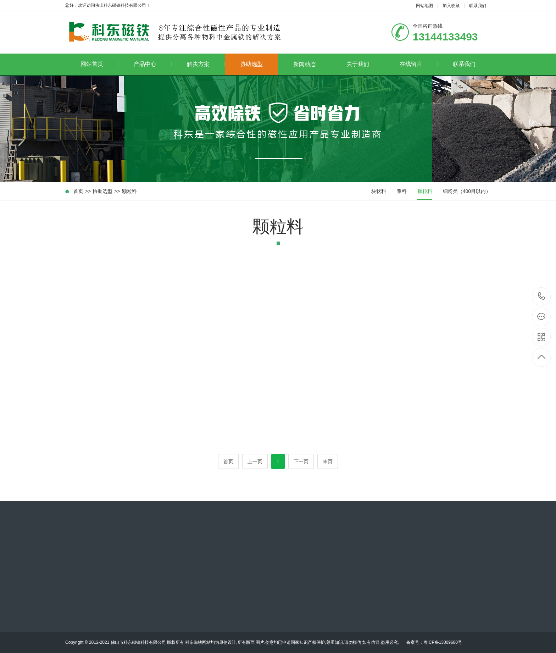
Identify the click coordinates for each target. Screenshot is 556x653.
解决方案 (206, 64)
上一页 (255, 461)
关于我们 (365, 64)
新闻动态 (312, 64)
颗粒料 (129, 191)
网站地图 (424, 5)
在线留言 (419, 64)
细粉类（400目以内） (467, 191)
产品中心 (153, 64)
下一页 (301, 461)
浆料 (402, 191)
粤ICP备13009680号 (442, 642)
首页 (78, 191)
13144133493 (541, 296)
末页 (328, 461)
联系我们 (477, 5)
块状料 (378, 191)
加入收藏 (451, 5)
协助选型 (251, 64)
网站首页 (99, 64)
